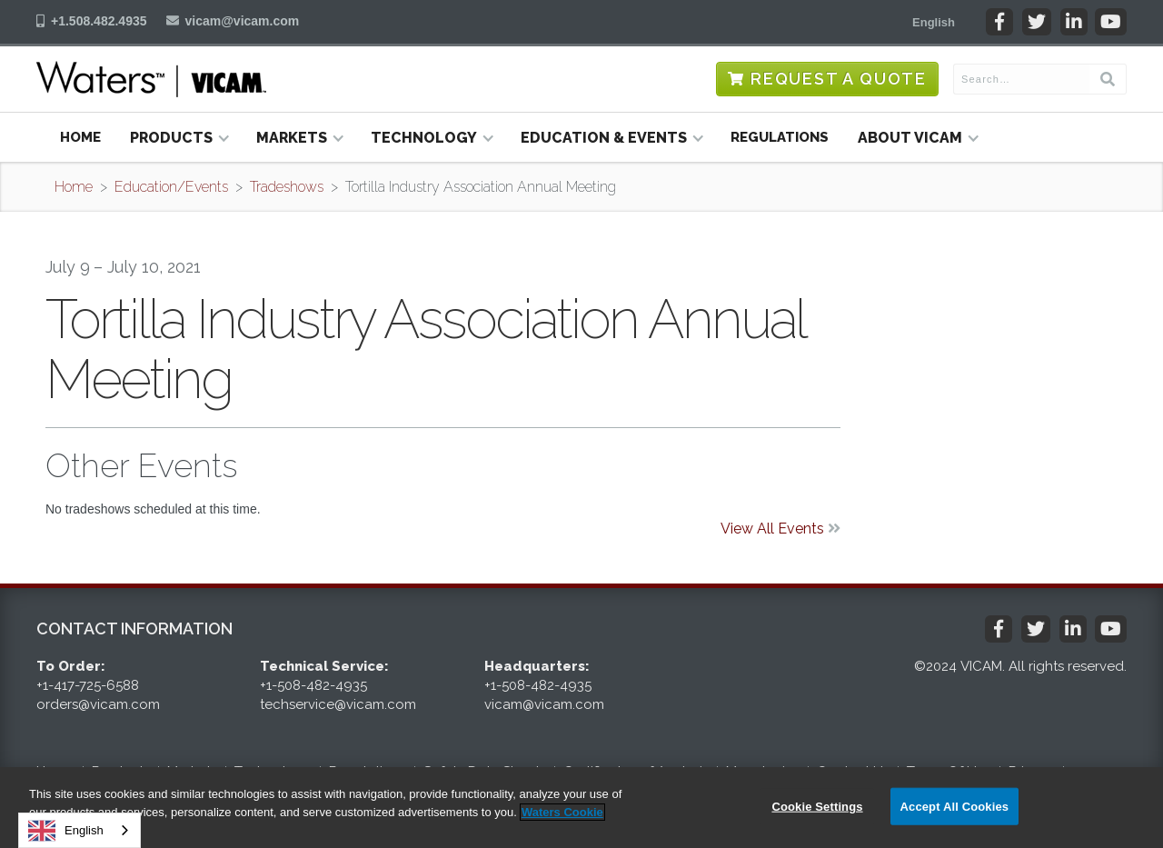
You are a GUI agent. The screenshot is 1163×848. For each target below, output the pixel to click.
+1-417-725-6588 (87, 685)
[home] (151, 79)
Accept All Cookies (954, 806)
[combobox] (79, 830)
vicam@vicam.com (242, 21)
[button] (934, 21)
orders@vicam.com (98, 704)
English (66, 831)
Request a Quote (838, 78)
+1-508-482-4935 (313, 685)
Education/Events (171, 186)
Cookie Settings (816, 806)
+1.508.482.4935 (99, 21)
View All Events (780, 528)
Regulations (780, 137)
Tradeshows (286, 186)
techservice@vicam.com (338, 704)
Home (80, 137)
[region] (581, 807)
